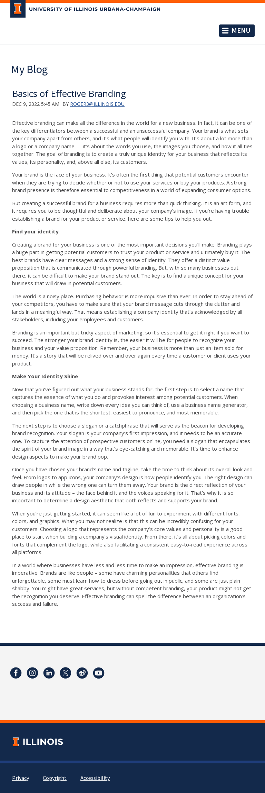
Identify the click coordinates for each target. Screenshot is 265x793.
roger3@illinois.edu (97, 104)
